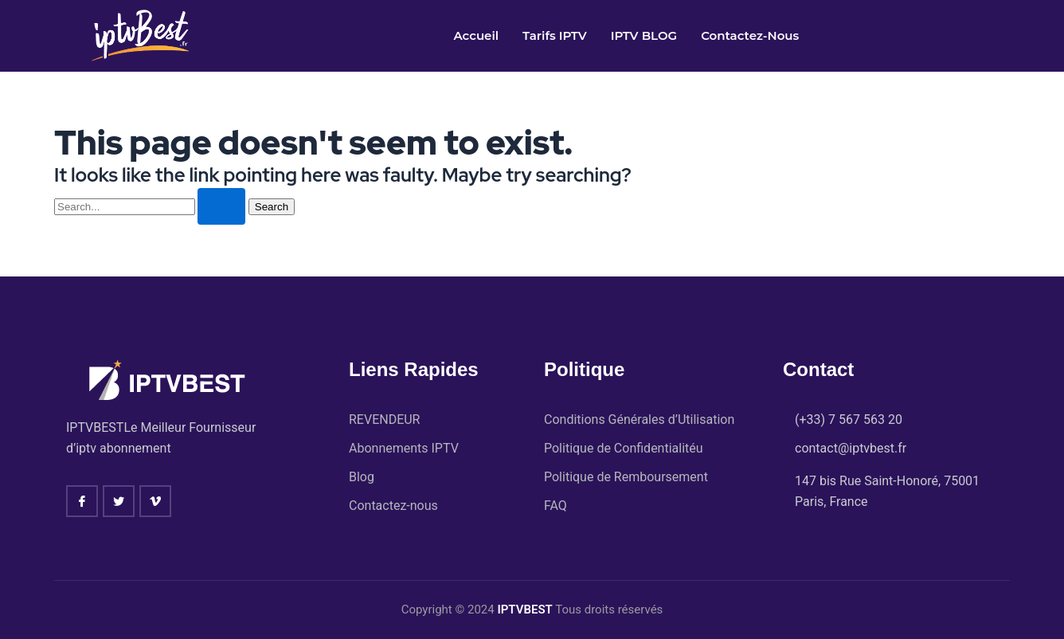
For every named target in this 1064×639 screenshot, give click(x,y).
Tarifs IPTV (554, 35)
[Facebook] (82, 500)
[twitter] (119, 500)
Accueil (476, 35)
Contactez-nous (750, 35)
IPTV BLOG (644, 35)
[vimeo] (155, 500)
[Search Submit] (221, 206)
